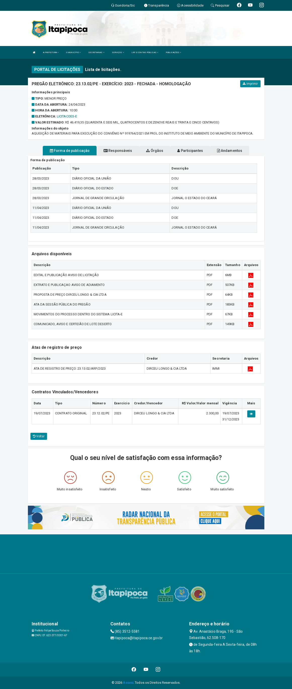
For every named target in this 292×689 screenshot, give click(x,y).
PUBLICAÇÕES (173, 52)
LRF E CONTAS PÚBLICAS (145, 52)
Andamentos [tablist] (229, 151)
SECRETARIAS (96, 52)
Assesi (128, 682)
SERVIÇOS (118, 52)
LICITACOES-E (67, 116)
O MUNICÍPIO (73, 52)
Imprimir (250, 83)
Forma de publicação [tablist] (70, 151)
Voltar (39, 436)
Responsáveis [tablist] (118, 151)
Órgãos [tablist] (154, 151)
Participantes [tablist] (190, 151)
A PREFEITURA (51, 52)
